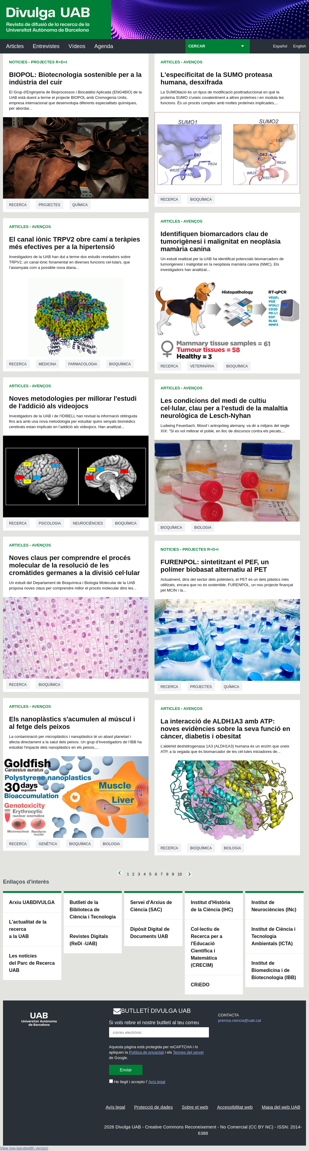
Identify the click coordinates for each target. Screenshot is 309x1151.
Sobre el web (195, 1107)
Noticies (18, 62)
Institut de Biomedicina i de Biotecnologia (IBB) (273, 970)
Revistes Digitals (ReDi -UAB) (89, 940)
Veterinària (202, 366)
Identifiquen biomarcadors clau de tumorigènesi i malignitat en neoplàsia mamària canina (220, 241)
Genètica (48, 844)
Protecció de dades (153, 1107)
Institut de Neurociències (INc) (273, 906)
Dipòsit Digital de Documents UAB (150, 933)
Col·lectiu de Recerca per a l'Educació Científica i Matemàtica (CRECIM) (206, 947)
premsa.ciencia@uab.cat (239, 1020)
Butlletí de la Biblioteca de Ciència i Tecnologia (93, 909)
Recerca (18, 205)
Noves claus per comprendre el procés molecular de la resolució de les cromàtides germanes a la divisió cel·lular (74, 565)
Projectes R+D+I (49, 62)
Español (280, 46)
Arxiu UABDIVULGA (32, 902)
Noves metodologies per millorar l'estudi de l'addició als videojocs (72, 402)
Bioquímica (120, 364)
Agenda (103, 46)
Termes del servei (188, 1052)
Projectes (49, 205)
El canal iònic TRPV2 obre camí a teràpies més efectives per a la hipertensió (74, 243)
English (299, 46)
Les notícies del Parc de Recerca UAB (32, 963)
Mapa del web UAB (281, 1107)
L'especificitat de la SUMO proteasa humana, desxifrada (216, 78)
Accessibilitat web (234, 1107)
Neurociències (88, 523)
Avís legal (156, 1081)
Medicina (48, 364)
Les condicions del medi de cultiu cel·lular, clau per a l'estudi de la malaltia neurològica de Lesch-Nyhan (224, 408)
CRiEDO (200, 984)
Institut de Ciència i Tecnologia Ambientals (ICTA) (273, 936)
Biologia (111, 844)
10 (180, 874)
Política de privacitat (146, 1052)
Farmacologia (82, 364)
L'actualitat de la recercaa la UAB (28, 929)
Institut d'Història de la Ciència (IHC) (212, 906)
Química (80, 205)
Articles (15, 46)
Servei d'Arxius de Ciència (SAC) (151, 906)
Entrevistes (46, 46)
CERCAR (196, 46)
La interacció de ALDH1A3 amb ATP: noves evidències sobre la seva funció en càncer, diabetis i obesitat (225, 728)
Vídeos (77, 46)
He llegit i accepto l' (137, 1081)
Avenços (41, 226)
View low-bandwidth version (24, 1148)
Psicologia (50, 523)
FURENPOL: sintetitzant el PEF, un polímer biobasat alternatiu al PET (215, 565)
